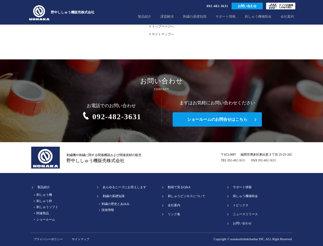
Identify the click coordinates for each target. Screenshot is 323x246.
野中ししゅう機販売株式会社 (61, 12)
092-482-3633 (267, 160)
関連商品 (42, 213)
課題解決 (178, 16)
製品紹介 (158, 16)
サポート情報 (232, 16)
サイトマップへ (163, 34)
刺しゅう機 (44, 194)
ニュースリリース (244, 214)
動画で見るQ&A (178, 187)
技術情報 (107, 210)
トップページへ (163, 26)
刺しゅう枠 (44, 201)
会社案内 (288, 16)
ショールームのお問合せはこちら (217, 119)
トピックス (239, 205)
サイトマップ (89, 239)
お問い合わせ (247, 6)
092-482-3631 (217, 6)
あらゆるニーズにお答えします (123, 187)
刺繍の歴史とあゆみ (115, 204)
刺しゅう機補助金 (261, 16)
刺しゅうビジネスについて (186, 196)
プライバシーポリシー (47, 239)
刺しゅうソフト (47, 207)
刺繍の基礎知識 (203, 16)
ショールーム (45, 219)
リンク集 (172, 214)
